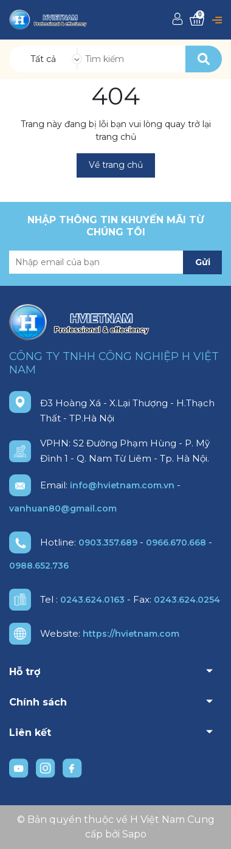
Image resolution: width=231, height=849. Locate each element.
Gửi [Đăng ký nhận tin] (202, 262)
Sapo (134, 834)
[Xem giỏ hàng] (197, 19)
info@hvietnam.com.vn (122, 485)
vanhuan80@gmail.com (63, 508)
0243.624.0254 (187, 599)
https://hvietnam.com (131, 633)
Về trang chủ (116, 164)
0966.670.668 (176, 542)
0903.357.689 (107, 542)
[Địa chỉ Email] (115, 262)
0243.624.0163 (92, 599)
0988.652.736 (39, 565)
